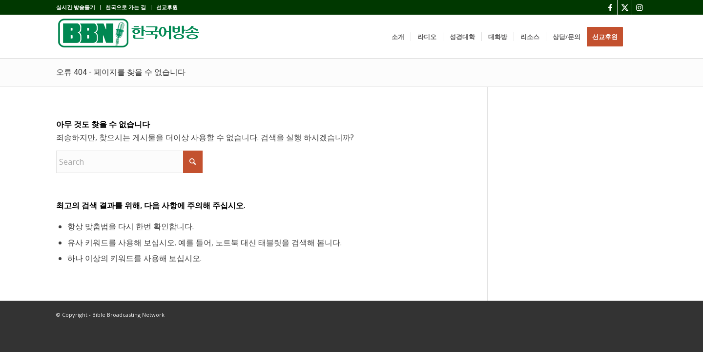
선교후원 (167, 7)
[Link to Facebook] (610, 7)
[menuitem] (78, 7)
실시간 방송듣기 (75, 7)
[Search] (638, 36)
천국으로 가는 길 (125, 7)
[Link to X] (625, 7)
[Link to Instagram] (639, 7)
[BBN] (129, 36)
